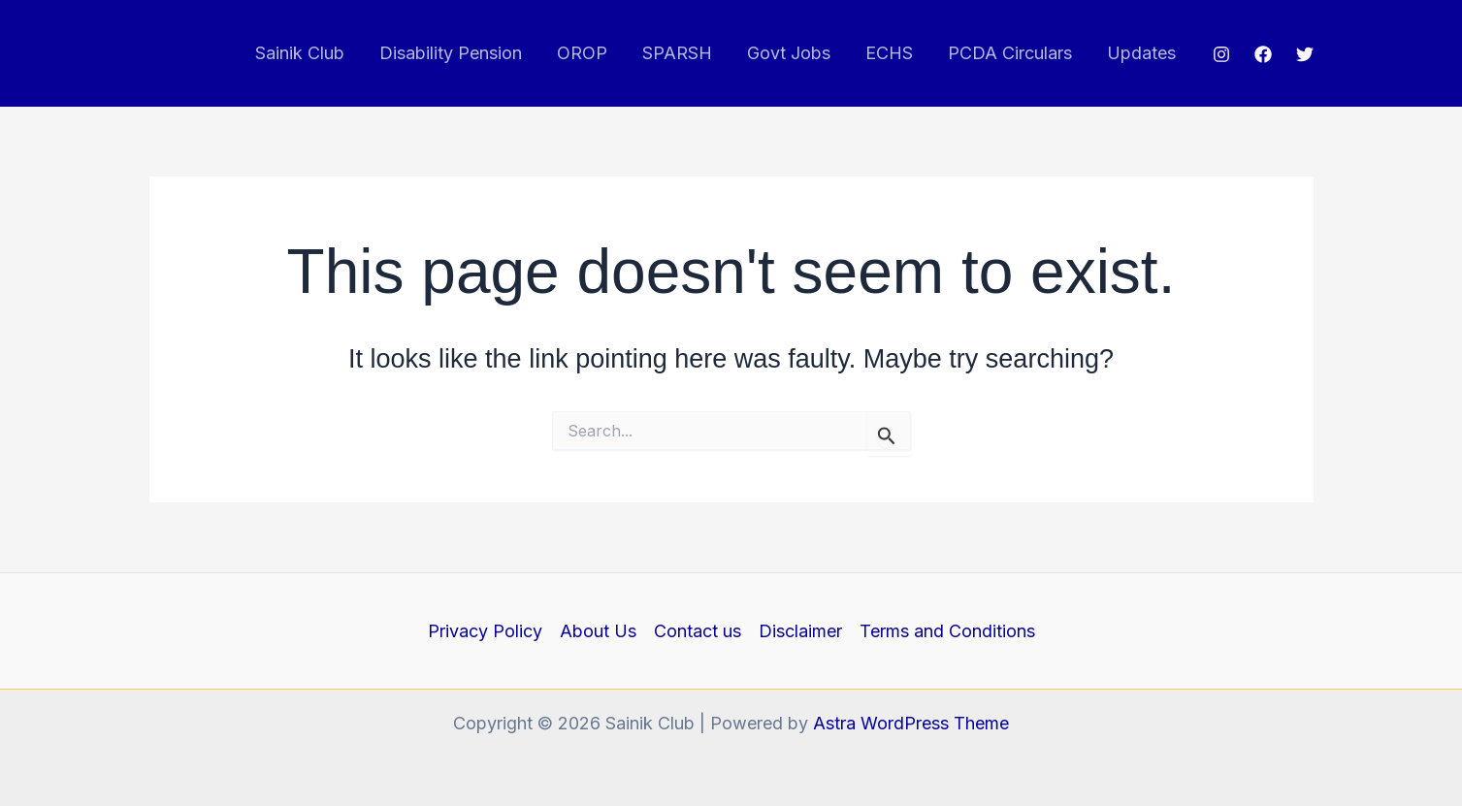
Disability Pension (450, 53)
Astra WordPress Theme (911, 723)
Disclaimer (800, 631)
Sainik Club (299, 53)
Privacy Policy (485, 631)
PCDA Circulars (1010, 53)
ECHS (889, 53)
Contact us (697, 631)
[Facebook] (1263, 54)
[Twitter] (1305, 54)
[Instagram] (1221, 54)
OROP (582, 53)
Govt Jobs (788, 53)
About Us (598, 631)
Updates (1141, 53)
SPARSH (677, 53)
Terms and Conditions (947, 631)
